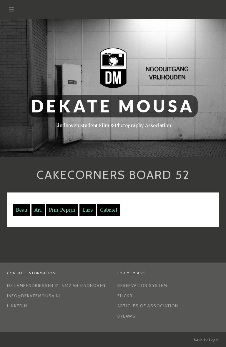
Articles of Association (147, 305)
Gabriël (108, 210)
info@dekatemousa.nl (34, 295)
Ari (38, 210)
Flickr (124, 295)
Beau (21, 210)
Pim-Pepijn (62, 210)
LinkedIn (17, 305)
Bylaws (126, 316)
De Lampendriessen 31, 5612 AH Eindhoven (56, 285)
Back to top (206, 339)
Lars (87, 210)
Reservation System (142, 285)
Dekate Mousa (113, 106)
